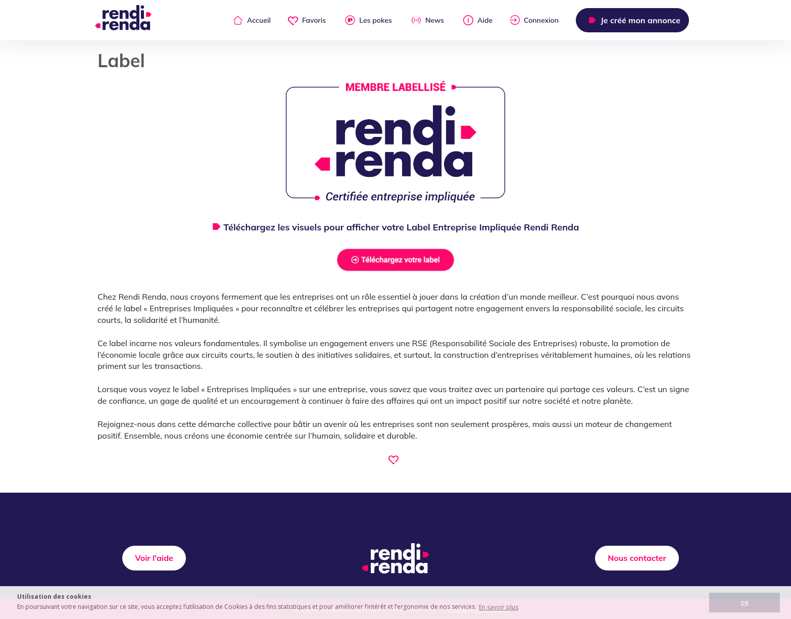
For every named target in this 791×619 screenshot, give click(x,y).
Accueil (252, 20)
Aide (477, 20)
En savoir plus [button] (498, 607)
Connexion (534, 20)
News (427, 20)
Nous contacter (637, 558)
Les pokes (368, 20)
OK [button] (744, 602)
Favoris (307, 20)
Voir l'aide (154, 558)
